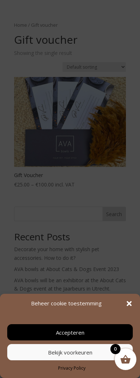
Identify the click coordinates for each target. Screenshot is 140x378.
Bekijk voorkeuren (70, 352)
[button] (129, 303)
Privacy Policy (72, 368)
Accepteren (70, 332)
